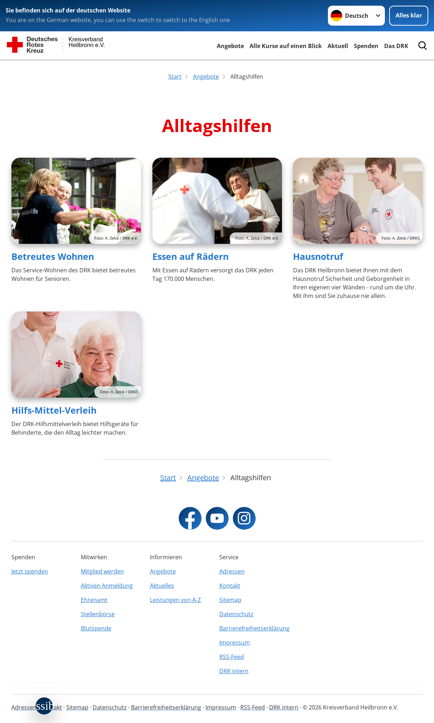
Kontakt (229, 586)
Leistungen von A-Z (175, 600)
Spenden (366, 46)
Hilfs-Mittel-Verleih (53, 410)
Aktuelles (162, 586)
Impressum (234, 642)
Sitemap (230, 600)
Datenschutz (236, 614)
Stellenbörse (98, 614)
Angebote (230, 46)
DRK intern (234, 671)
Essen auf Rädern (190, 256)
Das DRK (396, 46)
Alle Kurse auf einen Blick (286, 46)
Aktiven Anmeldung (107, 586)
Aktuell (338, 46)
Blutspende (96, 628)
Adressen (232, 571)
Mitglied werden (102, 571)
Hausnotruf (318, 256)
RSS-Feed (231, 657)
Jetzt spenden (29, 571)
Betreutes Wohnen (52, 256)
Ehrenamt (94, 600)
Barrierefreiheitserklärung (251, 628)
